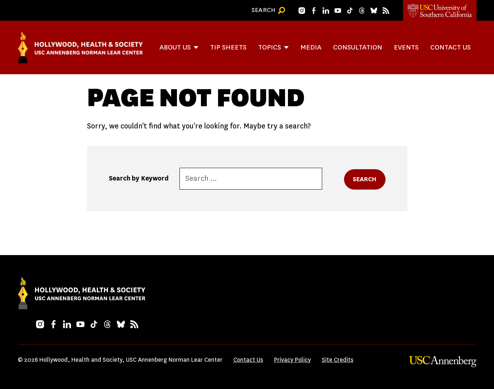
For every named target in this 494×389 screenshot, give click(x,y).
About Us (175, 47)
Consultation (357, 47)
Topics (269, 47)
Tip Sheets (228, 47)
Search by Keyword (139, 178)
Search (365, 179)
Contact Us (450, 47)
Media (310, 47)
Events (406, 47)
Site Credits (337, 360)
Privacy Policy (292, 360)
